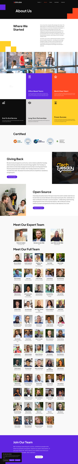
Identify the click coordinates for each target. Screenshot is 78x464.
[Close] (20, 453)
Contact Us (63, 2)
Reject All (12, 460)
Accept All (17, 460)
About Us (45, 2)
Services (39, 2)
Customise (6, 460)
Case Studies (56, 2)
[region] (12, 457)
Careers (50, 2)
